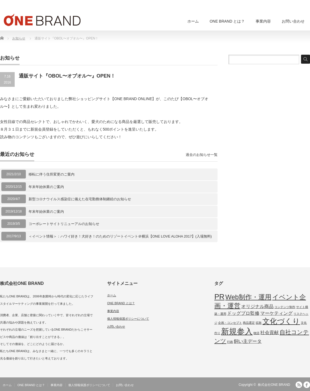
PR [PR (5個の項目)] (219, 297)
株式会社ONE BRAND (274, 385)
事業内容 (263, 21)
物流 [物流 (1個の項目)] (256, 333)
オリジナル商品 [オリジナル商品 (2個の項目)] (257, 306)
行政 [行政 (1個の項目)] (230, 341)
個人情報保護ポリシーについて (128, 318)
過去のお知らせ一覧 (202, 155)
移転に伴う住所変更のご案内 (52, 174)
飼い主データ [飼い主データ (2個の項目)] (248, 341)
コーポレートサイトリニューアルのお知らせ (64, 224)
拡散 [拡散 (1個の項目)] (259, 322)
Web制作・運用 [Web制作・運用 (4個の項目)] (248, 297)
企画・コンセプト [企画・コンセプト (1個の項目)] (230, 322)
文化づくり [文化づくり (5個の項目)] (281, 321)
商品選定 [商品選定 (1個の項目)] (249, 322)
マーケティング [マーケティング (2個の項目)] (276, 313)
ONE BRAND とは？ (227, 21)
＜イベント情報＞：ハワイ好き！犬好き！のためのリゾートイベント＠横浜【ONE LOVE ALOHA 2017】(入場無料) (120, 236)
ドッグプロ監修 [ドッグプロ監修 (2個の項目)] (243, 313)
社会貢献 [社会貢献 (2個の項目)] (269, 332)
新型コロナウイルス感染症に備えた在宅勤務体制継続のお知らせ (80, 199)
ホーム (193, 21)
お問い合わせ (293, 21)
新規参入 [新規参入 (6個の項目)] (237, 331)
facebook (306, 384)
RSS (299, 384)
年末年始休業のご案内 (46, 187)
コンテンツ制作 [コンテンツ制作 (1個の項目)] (284, 307)
